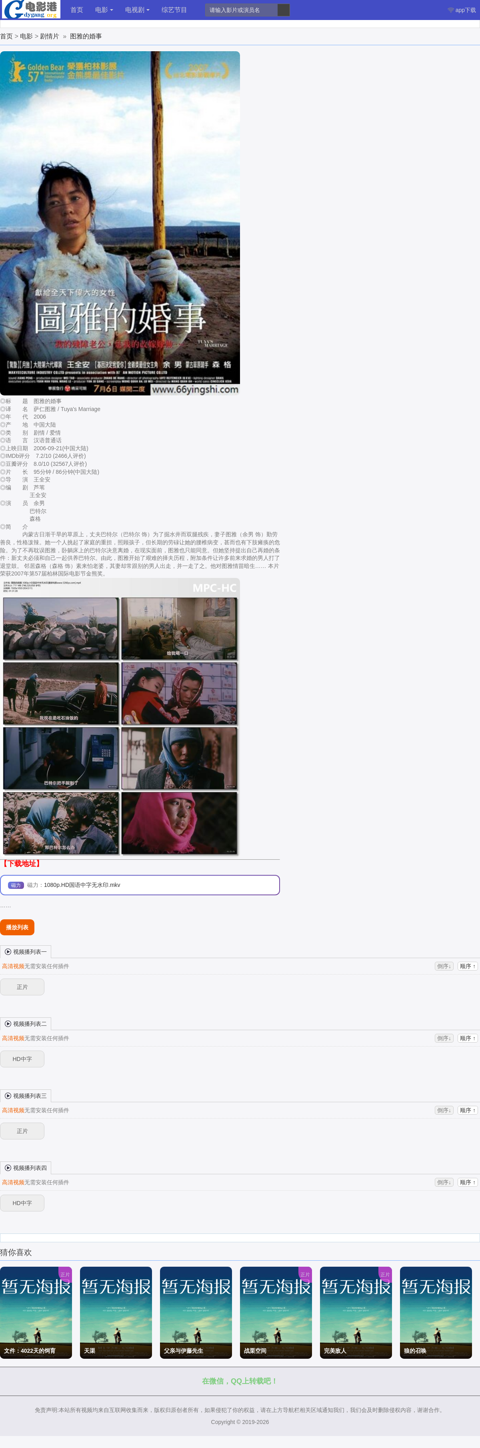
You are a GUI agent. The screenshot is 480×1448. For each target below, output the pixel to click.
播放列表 (17, 927)
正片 (22, 987)
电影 (104, 9)
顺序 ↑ (468, 966)
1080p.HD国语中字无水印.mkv (82, 885)
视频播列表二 (25, 1023)
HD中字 (22, 1059)
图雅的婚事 (86, 36)
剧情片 (49, 36)
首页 (76, 9)
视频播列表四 (25, 1167)
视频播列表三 (25, 1095)
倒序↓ (444, 966)
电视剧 (137, 9)
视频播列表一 (25, 951)
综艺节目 (174, 9)
